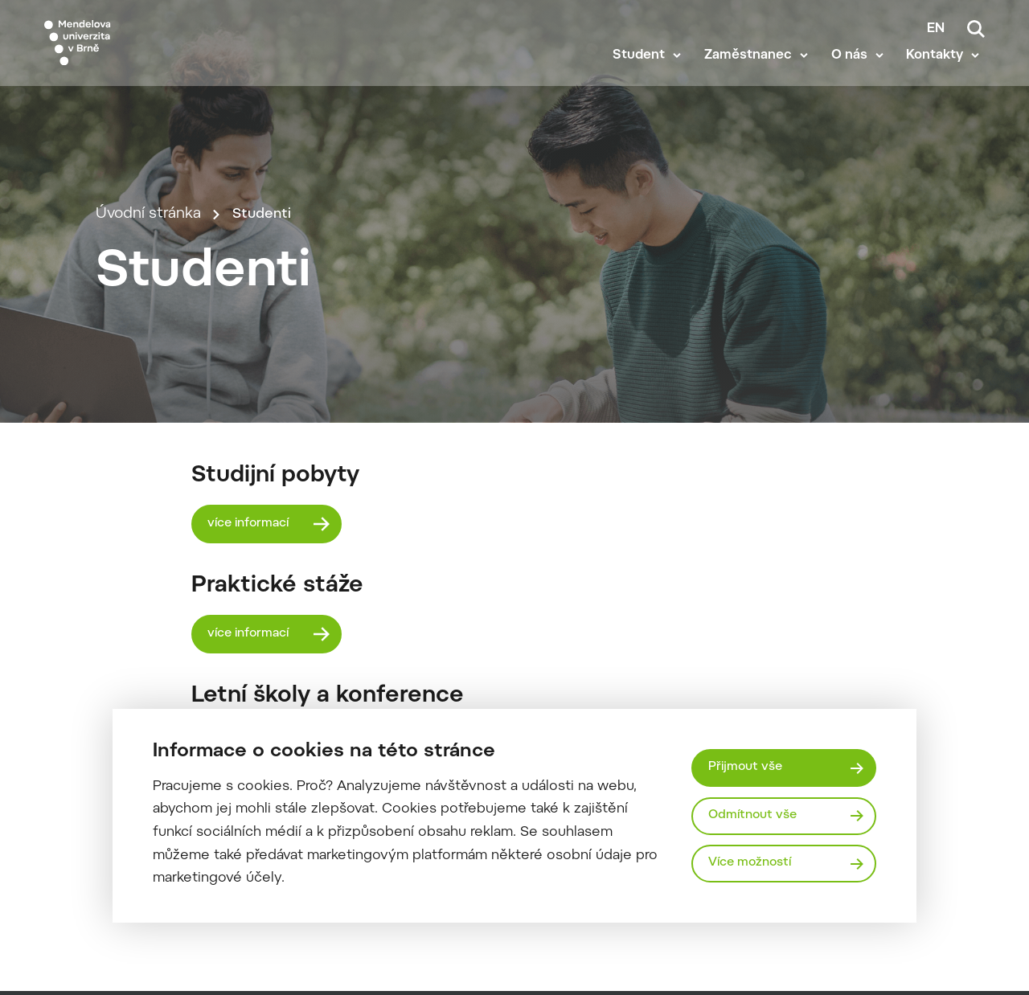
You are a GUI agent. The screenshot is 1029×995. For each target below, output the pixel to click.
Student (645, 74)
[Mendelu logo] (136, 50)
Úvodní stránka (148, 309)
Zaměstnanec (753, 74)
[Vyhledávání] (976, 29)
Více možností (752, 864)
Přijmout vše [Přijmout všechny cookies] (747, 766)
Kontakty (940, 74)
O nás (855, 74)
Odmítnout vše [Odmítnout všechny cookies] (755, 815)
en (936, 29)
